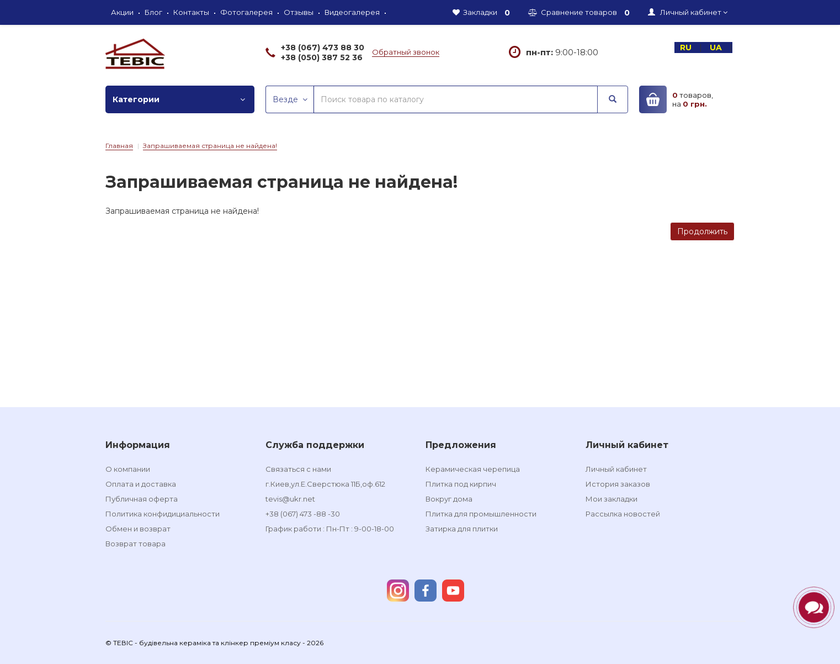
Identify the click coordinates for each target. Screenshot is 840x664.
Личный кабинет (616, 469)
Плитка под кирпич (461, 483)
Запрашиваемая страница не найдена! (210, 145)
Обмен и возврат (138, 528)
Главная (119, 145)
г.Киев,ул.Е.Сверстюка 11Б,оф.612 (325, 483)
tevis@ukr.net (290, 498)
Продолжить (702, 231)
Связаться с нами (298, 469)
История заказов (618, 483)
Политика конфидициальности (162, 513)
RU (687, 47)
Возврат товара (135, 543)
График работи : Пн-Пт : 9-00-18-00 (329, 528)
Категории (179, 99)
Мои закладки (611, 498)
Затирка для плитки (462, 528)
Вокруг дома (449, 498)
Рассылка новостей (623, 513)
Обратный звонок (405, 52)
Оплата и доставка (140, 483)
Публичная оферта (141, 498)
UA (717, 47)
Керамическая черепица (473, 469)
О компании (127, 469)
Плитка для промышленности (481, 513)
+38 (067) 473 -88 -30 (302, 513)
